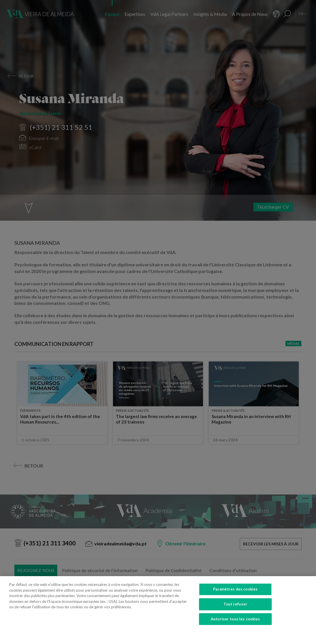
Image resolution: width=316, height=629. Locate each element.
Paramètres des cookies (235, 594)
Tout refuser (235, 609)
